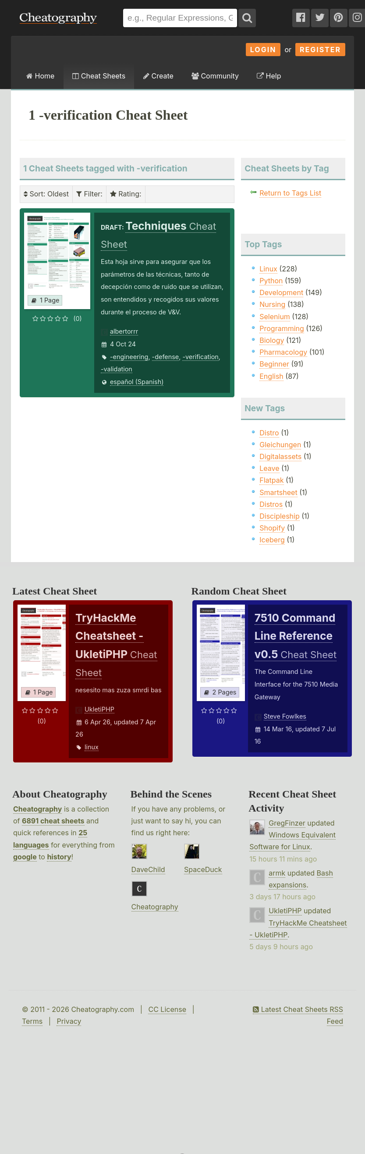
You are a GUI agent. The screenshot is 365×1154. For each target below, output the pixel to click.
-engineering (129, 356)
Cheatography (37, 809)
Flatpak (271, 480)
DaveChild (148, 869)
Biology (271, 340)
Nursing (272, 304)
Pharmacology (283, 352)
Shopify (272, 528)
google (25, 856)
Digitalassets (280, 456)
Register (320, 49)
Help (269, 75)
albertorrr (124, 331)
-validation (116, 369)
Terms (32, 1021)
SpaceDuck (203, 869)
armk (277, 873)
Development (281, 292)
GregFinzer (287, 823)
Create (158, 75)
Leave (269, 468)
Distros (271, 504)
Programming (281, 328)
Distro (269, 432)
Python (271, 280)
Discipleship (279, 516)
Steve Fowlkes (285, 716)
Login (263, 49)
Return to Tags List (290, 193)
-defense (165, 356)
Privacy (69, 1021)
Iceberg (271, 539)
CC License (167, 1009)
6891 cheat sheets (53, 820)
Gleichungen (280, 444)
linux (92, 747)
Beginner (274, 364)
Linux (268, 268)
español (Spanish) (137, 381)
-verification (200, 356)
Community (215, 75)
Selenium (274, 316)
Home (40, 75)
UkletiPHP (99, 709)
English (271, 376)
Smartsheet (278, 492)
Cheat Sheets (98, 75)
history (59, 856)
